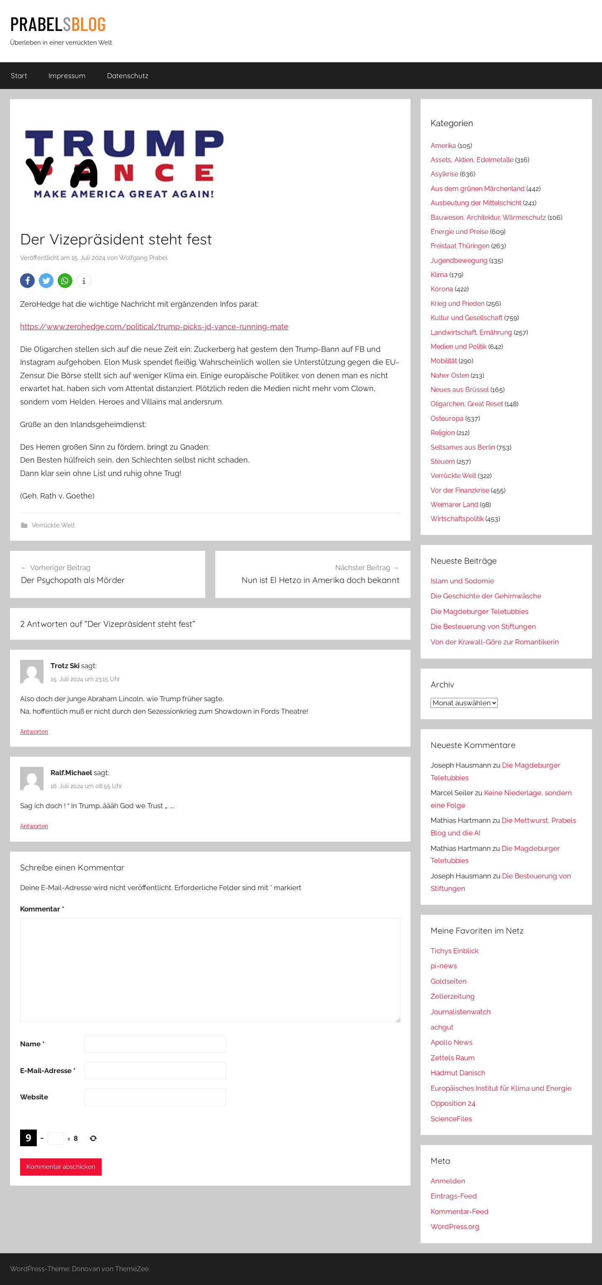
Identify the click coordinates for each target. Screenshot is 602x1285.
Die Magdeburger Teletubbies (479, 611)
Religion (443, 433)
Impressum (67, 75)
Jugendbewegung (459, 261)
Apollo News (451, 1042)
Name (32, 1044)
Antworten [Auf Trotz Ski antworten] (34, 731)
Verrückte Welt (53, 525)
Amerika (443, 146)
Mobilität (444, 361)
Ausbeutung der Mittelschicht (476, 203)
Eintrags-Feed (454, 1196)
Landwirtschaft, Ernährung (471, 332)
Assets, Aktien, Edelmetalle (472, 160)
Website (34, 1097)
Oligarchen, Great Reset (467, 404)
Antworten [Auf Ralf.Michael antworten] (34, 826)
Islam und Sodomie (462, 581)
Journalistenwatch (461, 1012)
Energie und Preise (459, 232)
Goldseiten (449, 981)
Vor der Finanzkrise (460, 490)
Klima (439, 275)
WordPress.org (455, 1226)
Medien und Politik (459, 347)
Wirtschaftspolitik (457, 519)
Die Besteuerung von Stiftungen (483, 626)
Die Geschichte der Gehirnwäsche (486, 596)
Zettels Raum (453, 1057)
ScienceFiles (451, 1119)
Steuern (443, 462)
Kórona (442, 289)
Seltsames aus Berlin (463, 447)
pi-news (444, 966)
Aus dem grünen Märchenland (478, 189)
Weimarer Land (454, 505)
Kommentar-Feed (460, 1211)
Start (19, 75)
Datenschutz (127, 75)
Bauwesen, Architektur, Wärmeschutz (488, 217)
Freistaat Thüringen (460, 246)
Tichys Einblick (455, 951)
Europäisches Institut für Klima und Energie (501, 1088)
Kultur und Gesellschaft (467, 318)
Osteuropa (447, 418)
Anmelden (448, 1181)
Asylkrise (444, 174)
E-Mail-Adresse (48, 1070)
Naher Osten (450, 375)
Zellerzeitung (453, 996)
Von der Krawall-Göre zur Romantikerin (495, 642)
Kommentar (42, 909)
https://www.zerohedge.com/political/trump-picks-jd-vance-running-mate (154, 326)
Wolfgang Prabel (143, 258)
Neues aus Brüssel (460, 390)
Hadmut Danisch (458, 1073)
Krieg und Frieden (458, 304)
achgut (442, 1027)
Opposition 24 (453, 1103)
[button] (27, 280)
